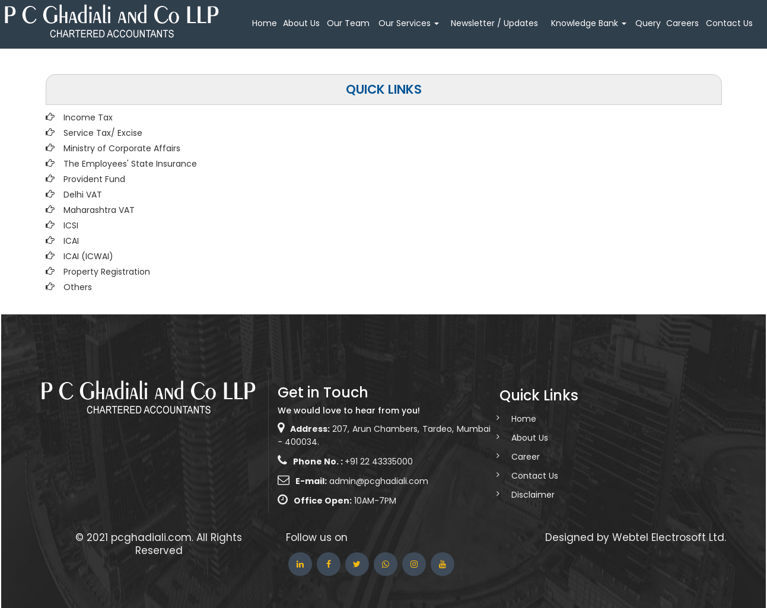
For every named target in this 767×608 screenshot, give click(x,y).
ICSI (70, 225)
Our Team (348, 23)
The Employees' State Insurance (130, 164)
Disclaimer (522, 495)
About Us (301, 23)
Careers (682, 23)
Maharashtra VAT (99, 210)
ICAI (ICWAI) (88, 256)
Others (77, 287)
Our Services (408, 23)
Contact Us (729, 23)
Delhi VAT (82, 194)
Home (264, 23)
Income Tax (88, 117)
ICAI (71, 241)
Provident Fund (94, 179)
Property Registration (106, 272)
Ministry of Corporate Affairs (121, 148)
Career (515, 457)
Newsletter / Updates (494, 23)
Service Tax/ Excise (102, 133)
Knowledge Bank (588, 23)
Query (648, 23)
